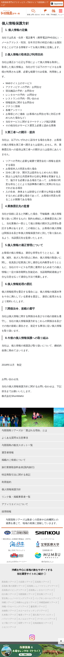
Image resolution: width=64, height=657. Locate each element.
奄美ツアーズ (24, 615)
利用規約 (6, 482)
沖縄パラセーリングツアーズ (15, 606)
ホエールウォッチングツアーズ (32, 610)
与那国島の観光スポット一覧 (17, 445)
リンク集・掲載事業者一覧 (16, 496)
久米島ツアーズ (9, 615)
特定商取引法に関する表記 (16, 474)
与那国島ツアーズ (26, 594)
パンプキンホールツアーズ (47, 598)
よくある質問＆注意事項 (15, 437)
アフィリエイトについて (15, 504)
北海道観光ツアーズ (42, 623)
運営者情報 (8, 452)
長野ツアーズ (24, 623)
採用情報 (6, 511)
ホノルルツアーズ (26, 619)
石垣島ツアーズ (42, 582)
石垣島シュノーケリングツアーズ (42, 586)
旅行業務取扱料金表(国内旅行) (18, 467)
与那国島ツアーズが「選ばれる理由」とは (24, 430)
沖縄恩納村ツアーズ (48, 602)
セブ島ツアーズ (9, 623)
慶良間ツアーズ (38, 606)
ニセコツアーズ (9, 627)
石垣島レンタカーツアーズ (41, 590)
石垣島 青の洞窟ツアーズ (13, 586)
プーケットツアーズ (46, 619)
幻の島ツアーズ (9, 594)
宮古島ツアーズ (44, 594)
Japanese (58, 4)
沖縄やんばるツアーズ (26, 602)
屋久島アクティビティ (43, 615)
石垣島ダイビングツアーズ (14, 590)
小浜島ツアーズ (25, 582)
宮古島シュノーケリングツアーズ (17, 598)
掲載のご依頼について (14, 459)
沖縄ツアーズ (8, 602)
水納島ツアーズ (9, 610)
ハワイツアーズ (9, 619)
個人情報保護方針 (11, 489)
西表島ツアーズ (9, 582)
